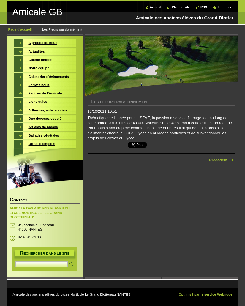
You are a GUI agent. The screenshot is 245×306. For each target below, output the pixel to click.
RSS (203, 7)
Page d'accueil (20, 29)
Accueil (155, 7)
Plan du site (181, 7)
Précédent (218, 160)
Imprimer (225, 7)
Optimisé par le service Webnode (206, 294)
